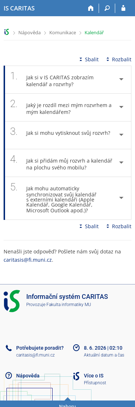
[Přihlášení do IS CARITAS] (123, 8)
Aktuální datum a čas (104, 355)
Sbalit (88, 59)
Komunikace (62, 32)
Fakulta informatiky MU (68, 304)
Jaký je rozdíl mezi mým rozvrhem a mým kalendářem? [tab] (61, 107)
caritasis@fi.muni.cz (28, 259)
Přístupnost (95, 382)
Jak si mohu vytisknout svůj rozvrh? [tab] (60, 135)
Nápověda (29, 32)
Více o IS (93, 376)
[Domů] (91, 8)
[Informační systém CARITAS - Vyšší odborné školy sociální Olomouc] (19, 8)
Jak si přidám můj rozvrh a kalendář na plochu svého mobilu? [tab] (61, 163)
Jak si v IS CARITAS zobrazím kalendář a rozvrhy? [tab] (52, 79)
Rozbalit (118, 59)
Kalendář (94, 32)
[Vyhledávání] (107, 8)
